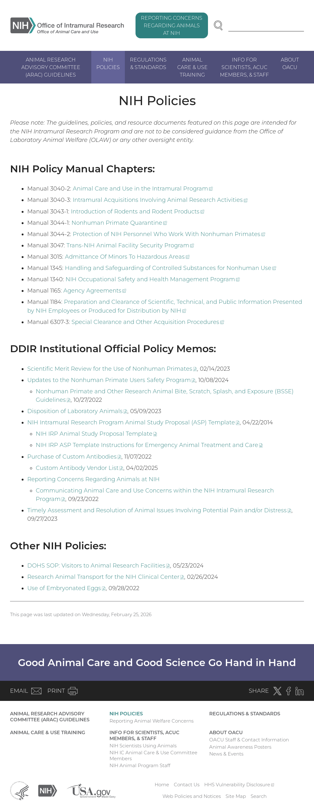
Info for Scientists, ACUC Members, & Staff (244, 67)
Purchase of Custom (74, 456)
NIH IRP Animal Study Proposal (96, 433)
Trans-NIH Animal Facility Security (130, 245)
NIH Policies (108, 63)
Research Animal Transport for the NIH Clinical (105, 576)
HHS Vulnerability (239, 785)
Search (259, 796)
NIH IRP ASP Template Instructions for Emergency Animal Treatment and (149, 445)
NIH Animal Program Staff (139, 765)
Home (162, 785)
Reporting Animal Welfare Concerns (151, 721)
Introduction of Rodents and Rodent (138, 211)
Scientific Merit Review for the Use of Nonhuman (112, 368)
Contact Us (187, 785)
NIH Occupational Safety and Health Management (153, 279)
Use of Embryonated (66, 588)
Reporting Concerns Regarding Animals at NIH (171, 25)
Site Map (236, 796)
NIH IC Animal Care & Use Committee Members (153, 755)
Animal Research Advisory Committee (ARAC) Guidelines (50, 67)
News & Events (226, 754)
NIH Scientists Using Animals (143, 746)
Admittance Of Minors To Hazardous (127, 256)
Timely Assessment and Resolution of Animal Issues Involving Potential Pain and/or (159, 510)
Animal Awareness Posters (240, 747)
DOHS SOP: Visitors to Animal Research (98, 565)
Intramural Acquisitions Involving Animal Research (160, 199)
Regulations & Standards (148, 63)
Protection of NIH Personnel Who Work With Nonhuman (169, 234)
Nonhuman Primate (119, 222)
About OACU (290, 63)
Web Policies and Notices (191, 796)
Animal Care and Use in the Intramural (143, 188)
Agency (94, 290)
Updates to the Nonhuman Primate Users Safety (111, 380)
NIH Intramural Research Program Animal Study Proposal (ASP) (133, 422)
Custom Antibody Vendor (79, 468)
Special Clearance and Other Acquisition (148, 322)
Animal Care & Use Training (192, 67)
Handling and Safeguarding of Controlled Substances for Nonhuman (170, 268)
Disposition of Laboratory (77, 411)
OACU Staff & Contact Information (249, 740)
